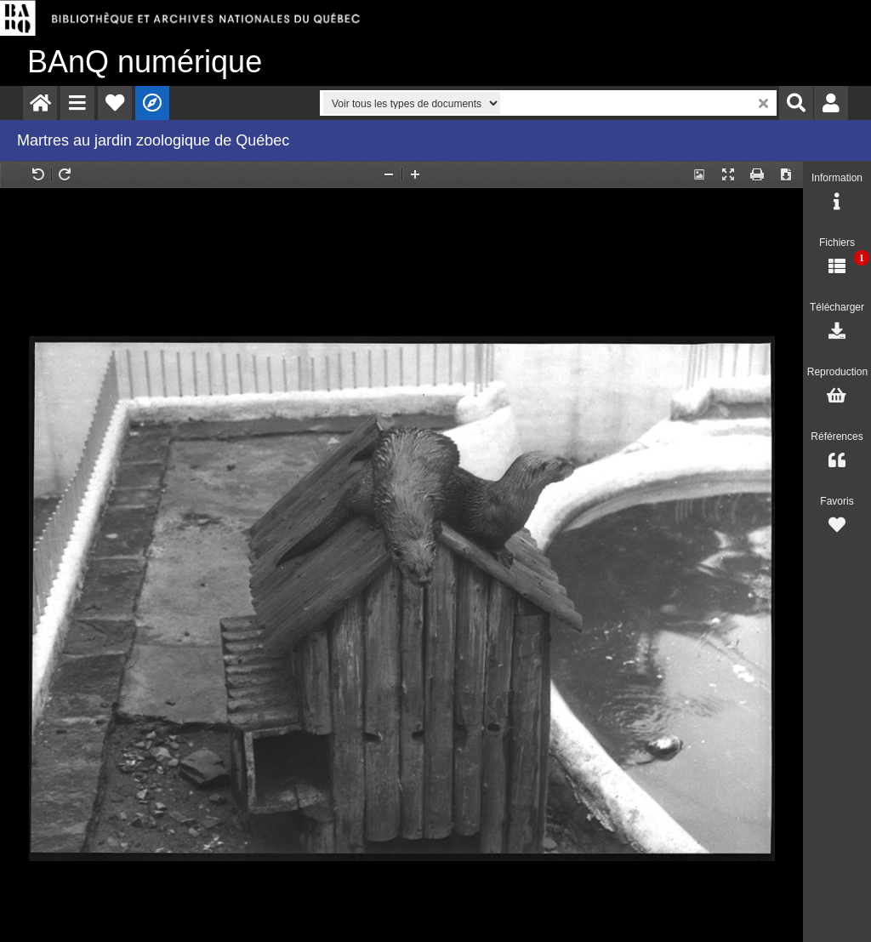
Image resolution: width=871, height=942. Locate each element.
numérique (144, 61)
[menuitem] (40, 103)
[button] (77, 103)
